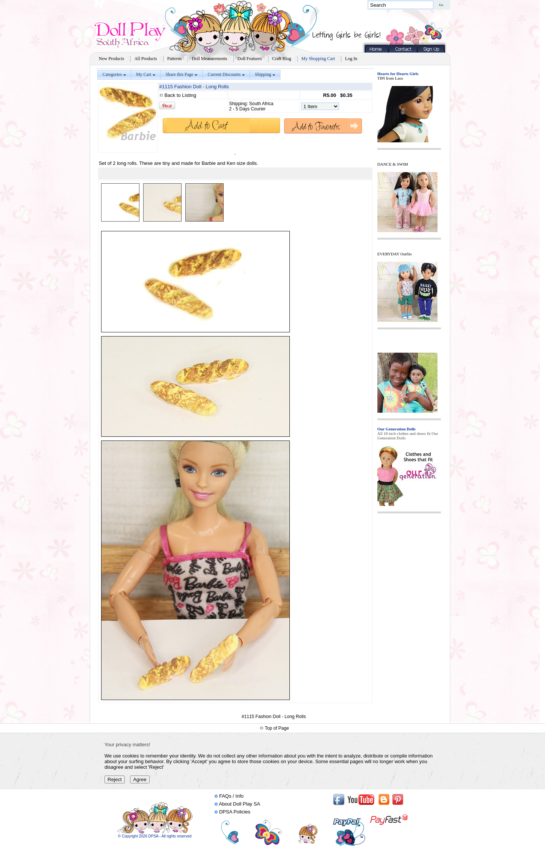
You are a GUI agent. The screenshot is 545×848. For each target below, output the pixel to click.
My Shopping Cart (318, 58)
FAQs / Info (231, 796)
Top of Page (277, 728)
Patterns (174, 58)
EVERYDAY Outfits (394, 254)
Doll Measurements (209, 58)
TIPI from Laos (390, 78)
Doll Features (250, 58)
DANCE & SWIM (392, 164)
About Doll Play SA (239, 804)
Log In (351, 58)
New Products (111, 58)
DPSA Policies (234, 812)
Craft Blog (281, 58)
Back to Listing (180, 95)
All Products (145, 58)
